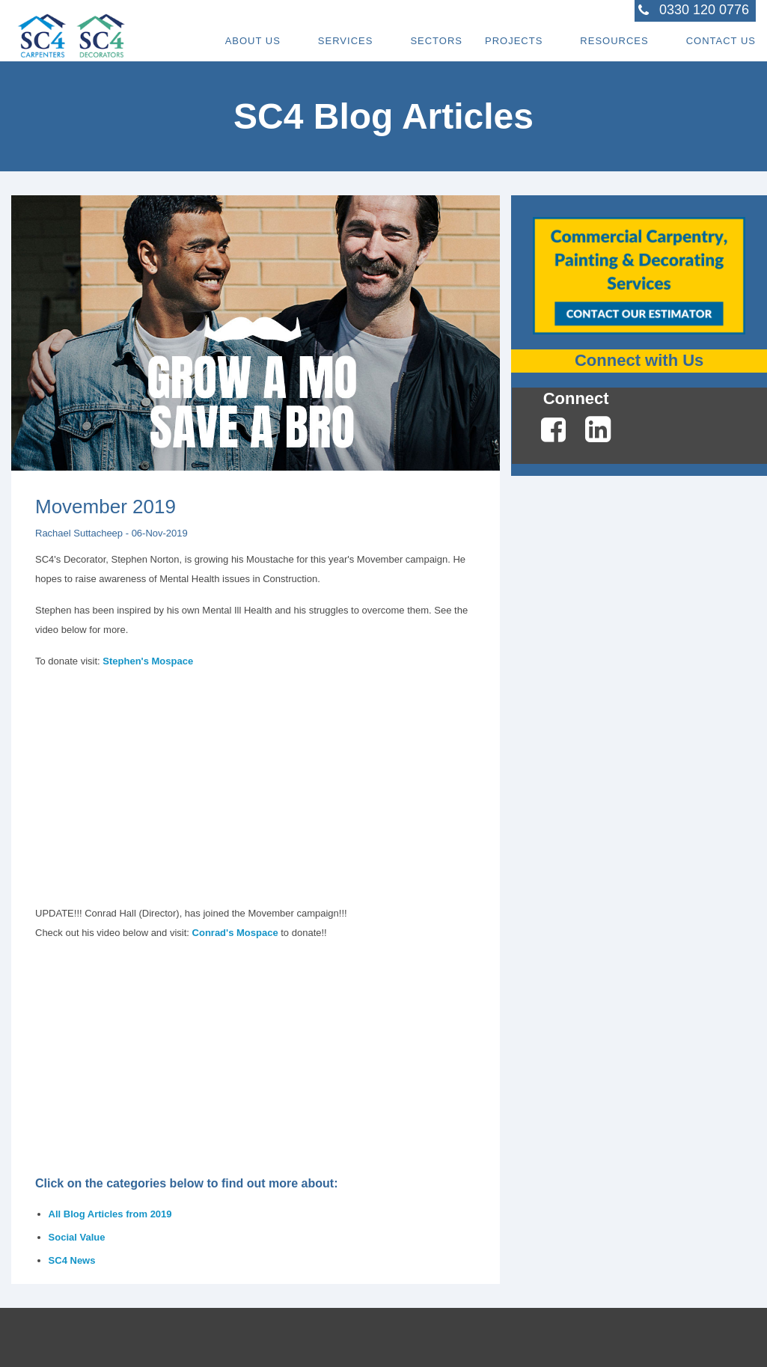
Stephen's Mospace (148, 661)
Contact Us (721, 40)
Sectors (436, 40)
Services (345, 40)
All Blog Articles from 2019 (110, 1214)
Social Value (77, 1237)
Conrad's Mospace (235, 932)
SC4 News (72, 1260)
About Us (253, 40)
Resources (614, 40)
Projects (514, 40)
